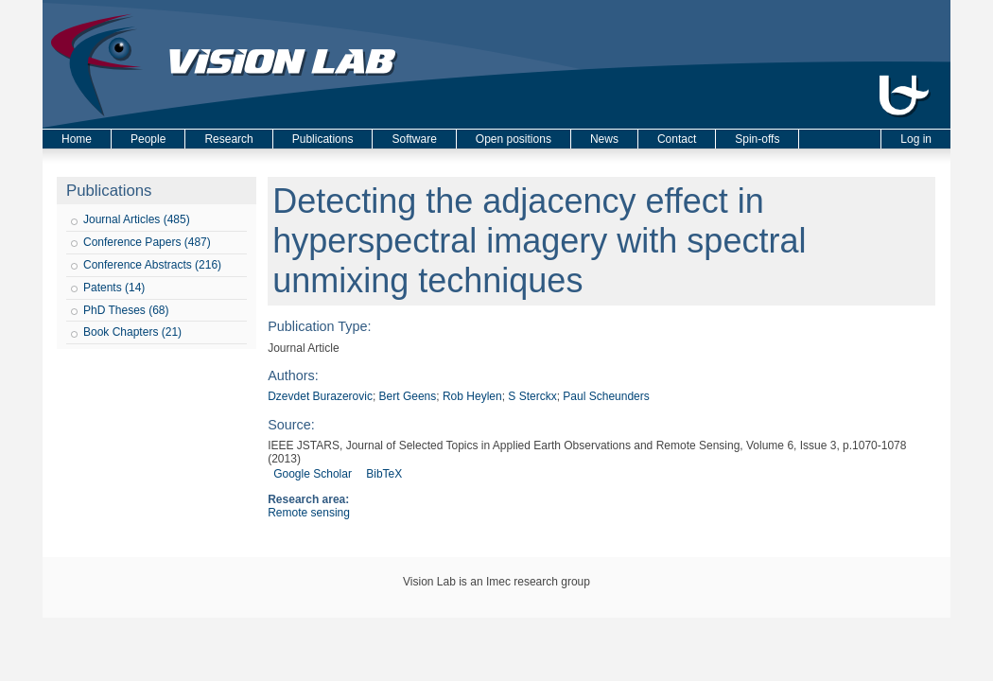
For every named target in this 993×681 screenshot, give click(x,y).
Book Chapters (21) (132, 332)
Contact (676, 139)
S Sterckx (532, 396)
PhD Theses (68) (126, 310)
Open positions (513, 139)
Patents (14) (114, 287)
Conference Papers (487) (147, 242)
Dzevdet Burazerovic (320, 396)
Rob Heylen (472, 396)
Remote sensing (309, 512)
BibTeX (384, 473)
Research (228, 139)
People (148, 139)
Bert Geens (408, 396)
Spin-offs (757, 139)
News (604, 139)
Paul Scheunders (606, 396)
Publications (323, 139)
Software (414, 139)
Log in (916, 139)
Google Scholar (312, 473)
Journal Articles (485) (136, 219)
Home (76, 139)
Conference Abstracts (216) (152, 264)
